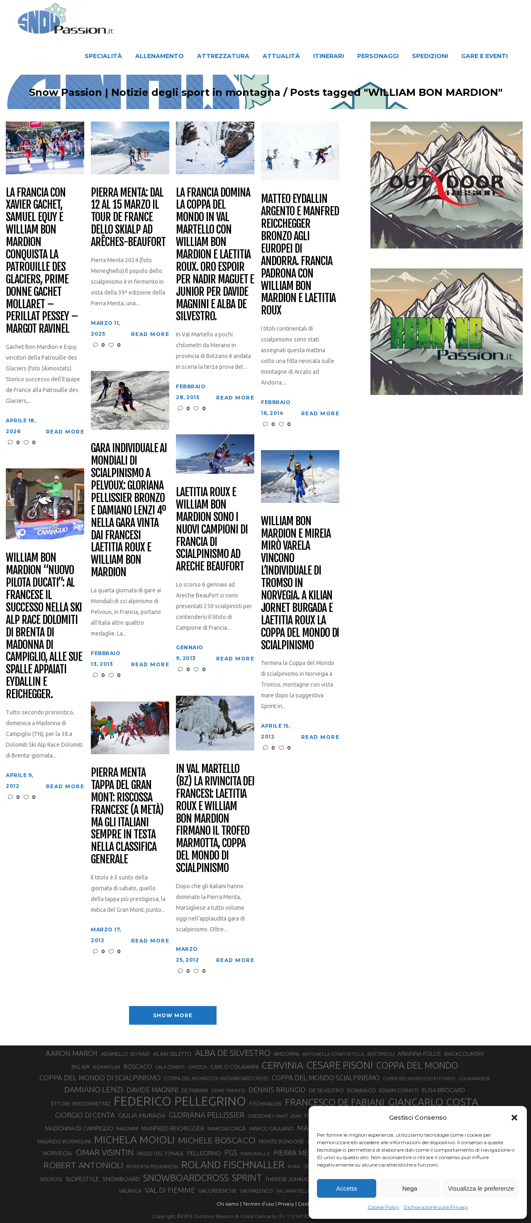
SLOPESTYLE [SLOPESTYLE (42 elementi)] (82, 1178)
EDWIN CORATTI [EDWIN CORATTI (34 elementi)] (399, 1090)
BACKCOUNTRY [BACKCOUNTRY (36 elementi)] (464, 1053)
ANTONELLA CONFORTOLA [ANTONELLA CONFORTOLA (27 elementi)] (333, 1054)
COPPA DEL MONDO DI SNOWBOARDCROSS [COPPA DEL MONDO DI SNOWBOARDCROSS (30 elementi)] (216, 1078)
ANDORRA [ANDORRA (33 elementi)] (286, 1054)
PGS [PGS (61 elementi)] (230, 1152)
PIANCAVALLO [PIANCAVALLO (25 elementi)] (255, 1153)
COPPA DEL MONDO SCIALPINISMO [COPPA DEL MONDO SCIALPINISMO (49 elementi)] (326, 1078)
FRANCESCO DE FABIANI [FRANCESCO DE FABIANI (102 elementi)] (335, 1102)
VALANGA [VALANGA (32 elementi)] (130, 1191)
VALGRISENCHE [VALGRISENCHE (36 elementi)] (217, 1190)
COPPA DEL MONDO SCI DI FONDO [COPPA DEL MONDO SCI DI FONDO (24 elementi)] (419, 1078)
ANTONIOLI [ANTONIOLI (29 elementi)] (380, 1054)
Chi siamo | (229, 1203)
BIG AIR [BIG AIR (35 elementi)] (80, 1066)
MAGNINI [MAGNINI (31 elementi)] (127, 1128)
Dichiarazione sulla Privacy (436, 1207)
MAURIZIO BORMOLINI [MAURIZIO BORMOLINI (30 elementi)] (64, 1141)
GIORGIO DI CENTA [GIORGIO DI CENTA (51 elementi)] (85, 1115)
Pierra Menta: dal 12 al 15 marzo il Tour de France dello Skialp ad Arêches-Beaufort (128, 217)
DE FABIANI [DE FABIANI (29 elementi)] (194, 1090)
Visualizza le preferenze (481, 1188)
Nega (409, 1188)
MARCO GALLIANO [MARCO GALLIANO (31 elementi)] (271, 1128)
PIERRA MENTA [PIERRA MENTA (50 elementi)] (297, 1153)
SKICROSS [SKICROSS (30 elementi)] (51, 1179)
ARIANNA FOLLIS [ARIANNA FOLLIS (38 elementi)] (419, 1053)
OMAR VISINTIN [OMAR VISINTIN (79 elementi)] (105, 1152)
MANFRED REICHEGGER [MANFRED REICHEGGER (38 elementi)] (172, 1128)
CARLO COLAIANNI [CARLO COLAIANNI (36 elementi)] (234, 1066)
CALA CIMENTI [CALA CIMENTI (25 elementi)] (170, 1067)
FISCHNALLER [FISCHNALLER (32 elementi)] (265, 1103)
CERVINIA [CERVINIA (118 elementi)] (282, 1065)
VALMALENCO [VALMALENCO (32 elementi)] (256, 1191)
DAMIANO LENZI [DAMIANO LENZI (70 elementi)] (93, 1089)
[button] (514, 1117)
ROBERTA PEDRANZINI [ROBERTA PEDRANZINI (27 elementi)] (152, 1166)
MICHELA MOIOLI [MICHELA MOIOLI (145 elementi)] (134, 1139)
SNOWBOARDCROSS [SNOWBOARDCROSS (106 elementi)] (186, 1177)
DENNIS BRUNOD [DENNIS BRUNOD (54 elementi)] (276, 1090)
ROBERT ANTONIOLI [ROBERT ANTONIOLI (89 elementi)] (83, 1165)
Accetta (346, 1188)
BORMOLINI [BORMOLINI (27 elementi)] (106, 1067)
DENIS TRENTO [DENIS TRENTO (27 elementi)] (228, 1090)
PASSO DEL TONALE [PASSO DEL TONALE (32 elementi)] (160, 1153)
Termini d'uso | (260, 1203)
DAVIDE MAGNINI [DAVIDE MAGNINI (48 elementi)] (152, 1090)
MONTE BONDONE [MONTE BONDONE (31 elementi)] (281, 1141)
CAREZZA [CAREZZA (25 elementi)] (197, 1067)
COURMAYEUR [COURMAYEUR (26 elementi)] (474, 1078)
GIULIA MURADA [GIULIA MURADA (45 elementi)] (142, 1115)
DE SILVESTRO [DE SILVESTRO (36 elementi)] (326, 1090)
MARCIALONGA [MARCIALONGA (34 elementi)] (226, 1129)
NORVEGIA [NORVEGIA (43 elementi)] (57, 1153)
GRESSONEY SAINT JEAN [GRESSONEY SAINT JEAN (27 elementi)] (274, 1115)
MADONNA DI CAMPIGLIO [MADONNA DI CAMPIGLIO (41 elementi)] (79, 1128)
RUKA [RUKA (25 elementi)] (294, 1166)
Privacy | (287, 1203)
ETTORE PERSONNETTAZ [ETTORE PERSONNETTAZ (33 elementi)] (80, 1103)
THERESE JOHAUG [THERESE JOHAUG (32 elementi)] (287, 1179)
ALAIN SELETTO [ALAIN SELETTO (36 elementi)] (172, 1053)
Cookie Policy (383, 1207)
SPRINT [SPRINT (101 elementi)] (247, 1177)
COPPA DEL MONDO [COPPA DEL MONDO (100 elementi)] (417, 1065)
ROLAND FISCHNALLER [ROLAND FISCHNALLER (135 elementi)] (233, 1164)
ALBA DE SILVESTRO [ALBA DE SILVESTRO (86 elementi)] (232, 1052)
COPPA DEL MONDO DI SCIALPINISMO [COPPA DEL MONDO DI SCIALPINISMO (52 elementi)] (100, 1078)
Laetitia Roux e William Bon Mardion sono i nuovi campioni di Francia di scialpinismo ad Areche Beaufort (211, 529)
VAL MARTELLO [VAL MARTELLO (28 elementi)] (294, 1191)
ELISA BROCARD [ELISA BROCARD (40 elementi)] (443, 1090)
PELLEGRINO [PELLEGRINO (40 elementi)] (204, 1153)
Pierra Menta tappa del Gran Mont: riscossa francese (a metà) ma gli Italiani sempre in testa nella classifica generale (127, 816)
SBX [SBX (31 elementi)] (308, 1166)
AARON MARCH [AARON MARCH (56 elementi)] (71, 1053)
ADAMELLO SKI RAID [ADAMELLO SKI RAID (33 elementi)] (125, 1054)
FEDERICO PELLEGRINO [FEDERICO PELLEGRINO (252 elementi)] (180, 1101)
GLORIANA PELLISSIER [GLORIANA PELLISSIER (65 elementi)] (206, 1115)
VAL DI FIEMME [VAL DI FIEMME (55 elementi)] (170, 1190)
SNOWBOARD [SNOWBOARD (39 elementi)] (121, 1179)
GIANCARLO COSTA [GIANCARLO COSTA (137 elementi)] (433, 1101)
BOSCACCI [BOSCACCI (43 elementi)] (138, 1066)
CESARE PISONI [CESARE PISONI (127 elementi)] (340, 1065)
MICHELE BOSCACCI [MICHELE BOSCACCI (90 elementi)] (217, 1140)
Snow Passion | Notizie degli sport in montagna (135, 92)
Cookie (306, 1203)
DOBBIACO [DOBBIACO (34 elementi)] (361, 1090)
